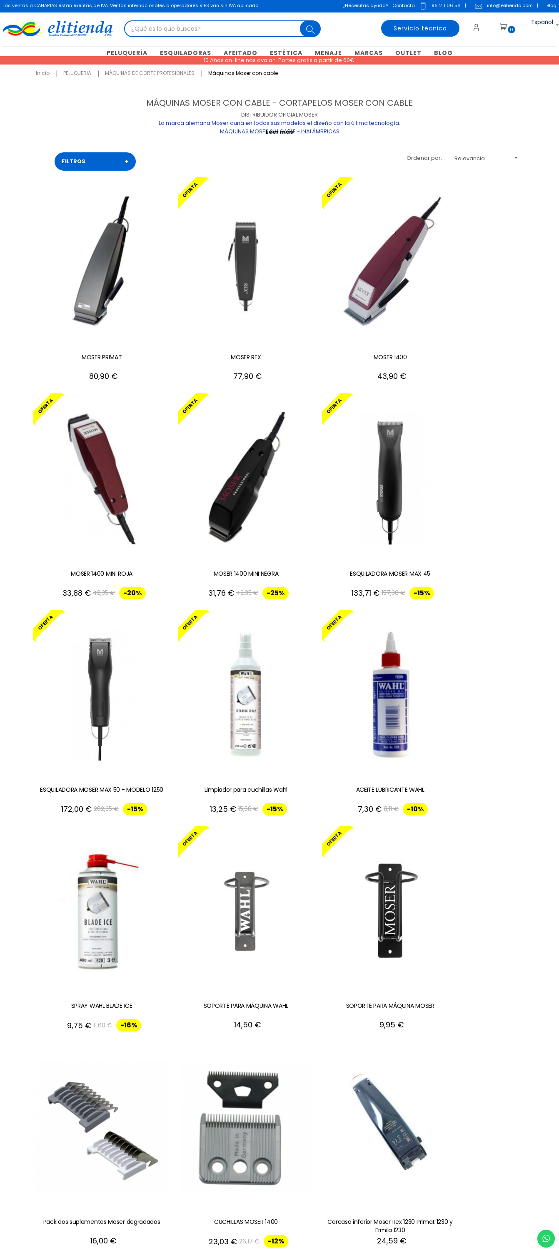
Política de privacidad (229, 1108)
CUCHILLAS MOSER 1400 (380, 617)
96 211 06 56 (438, 7)
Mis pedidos (323, 1096)
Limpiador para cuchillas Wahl (279, 458)
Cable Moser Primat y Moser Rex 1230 (179, 780)
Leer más (279, 131)
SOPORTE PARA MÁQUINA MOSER (180, 621)
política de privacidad (489, 1096)
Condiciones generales (231, 1083)
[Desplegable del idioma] (535, 27)
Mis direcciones (328, 1083)
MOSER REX (180, 299)
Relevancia (488, 157)
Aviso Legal (214, 1071)
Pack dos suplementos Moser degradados (279, 621)
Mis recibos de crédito (337, 1121)
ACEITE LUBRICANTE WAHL (379, 458)
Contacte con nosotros (230, 1058)
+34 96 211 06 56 (499, 967)
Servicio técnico (415, 27)
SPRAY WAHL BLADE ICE (479, 458)
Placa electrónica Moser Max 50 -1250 (379, 780)
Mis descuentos (328, 1108)
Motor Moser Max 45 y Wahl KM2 (279, 780)
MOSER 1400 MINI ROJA (379, 299)
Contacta (402, 6)
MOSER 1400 (279, 299)
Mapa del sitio (218, 1121)
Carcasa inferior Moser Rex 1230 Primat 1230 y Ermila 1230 (479, 621)
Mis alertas (322, 1133)
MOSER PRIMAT (80, 299)
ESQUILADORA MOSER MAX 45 (80, 458)
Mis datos (320, 1071)
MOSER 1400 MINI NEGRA (479, 299)
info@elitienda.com (502, 7)
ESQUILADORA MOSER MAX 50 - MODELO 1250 (179, 462)
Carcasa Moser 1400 (79, 776)
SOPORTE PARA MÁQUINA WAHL (79, 617)
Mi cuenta (320, 1058)
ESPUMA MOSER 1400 (480, 776)
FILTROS (95, 161)
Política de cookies (225, 1096)
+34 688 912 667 (137, 1170)
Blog (550, 6)
